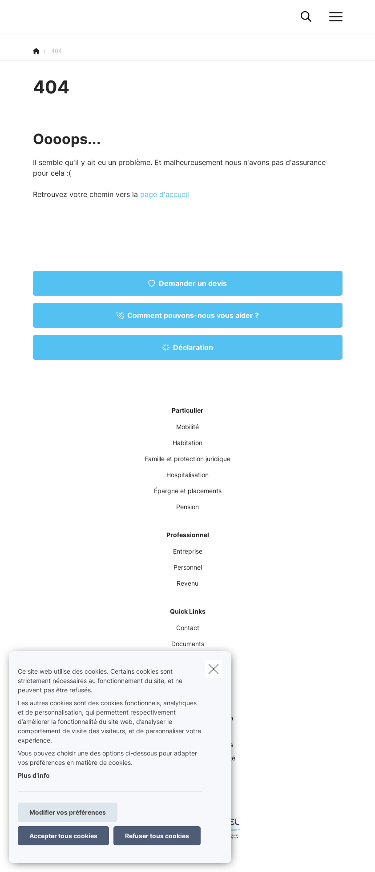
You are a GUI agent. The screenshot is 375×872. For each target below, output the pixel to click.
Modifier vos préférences (67, 812)
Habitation (187, 442)
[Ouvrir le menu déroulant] (334, 16)
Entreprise (187, 551)
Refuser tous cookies (157, 836)
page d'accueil (164, 194)
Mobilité (187, 426)
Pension (187, 506)
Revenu (187, 583)
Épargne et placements (188, 490)
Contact (187, 627)
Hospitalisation (187, 474)
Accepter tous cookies (63, 836)
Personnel (187, 567)
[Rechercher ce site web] (306, 16)
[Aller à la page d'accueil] (38, 16)
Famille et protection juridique (187, 458)
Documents (187, 643)
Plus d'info (34, 775)
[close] (213, 669)
